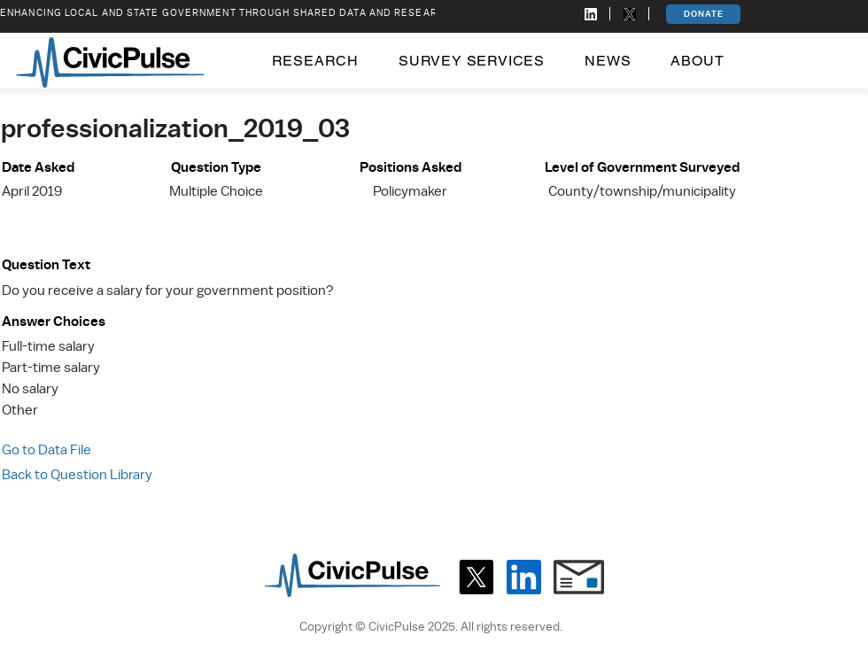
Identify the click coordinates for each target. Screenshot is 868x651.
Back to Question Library (77, 475)
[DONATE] (703, 14)
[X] (476, 577)
